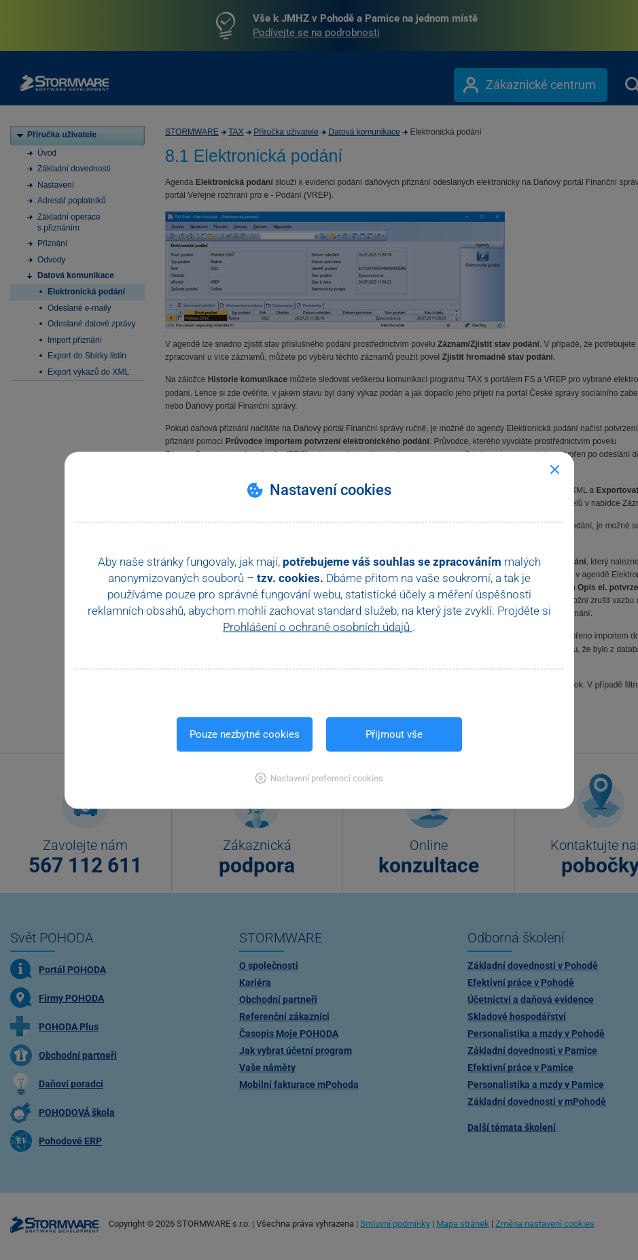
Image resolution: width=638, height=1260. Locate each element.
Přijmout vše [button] (394, 734)
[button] (319, 777)
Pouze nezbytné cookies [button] (245, 734)
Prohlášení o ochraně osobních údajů (317, 626)
